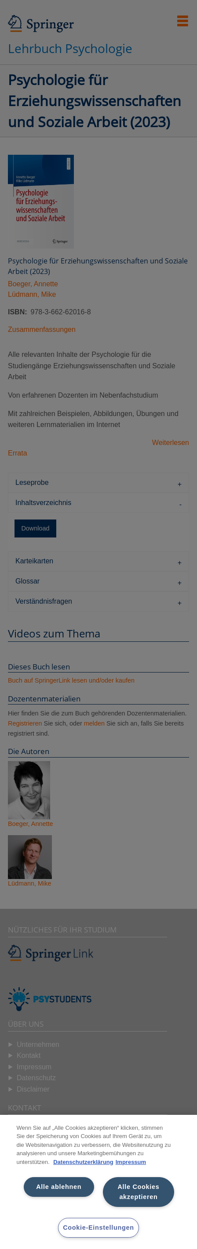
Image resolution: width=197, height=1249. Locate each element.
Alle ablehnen (58, 1186)
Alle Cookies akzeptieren (138, 1191)
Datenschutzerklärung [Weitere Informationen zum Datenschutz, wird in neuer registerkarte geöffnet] (83, 1162)
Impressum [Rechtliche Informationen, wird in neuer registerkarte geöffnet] (131, 1162)
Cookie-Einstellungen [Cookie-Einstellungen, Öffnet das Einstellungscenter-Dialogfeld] (98, 1227)
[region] (98, 1182)
